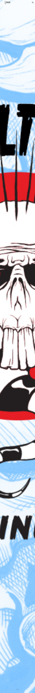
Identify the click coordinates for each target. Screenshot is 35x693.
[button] (2, 2)
